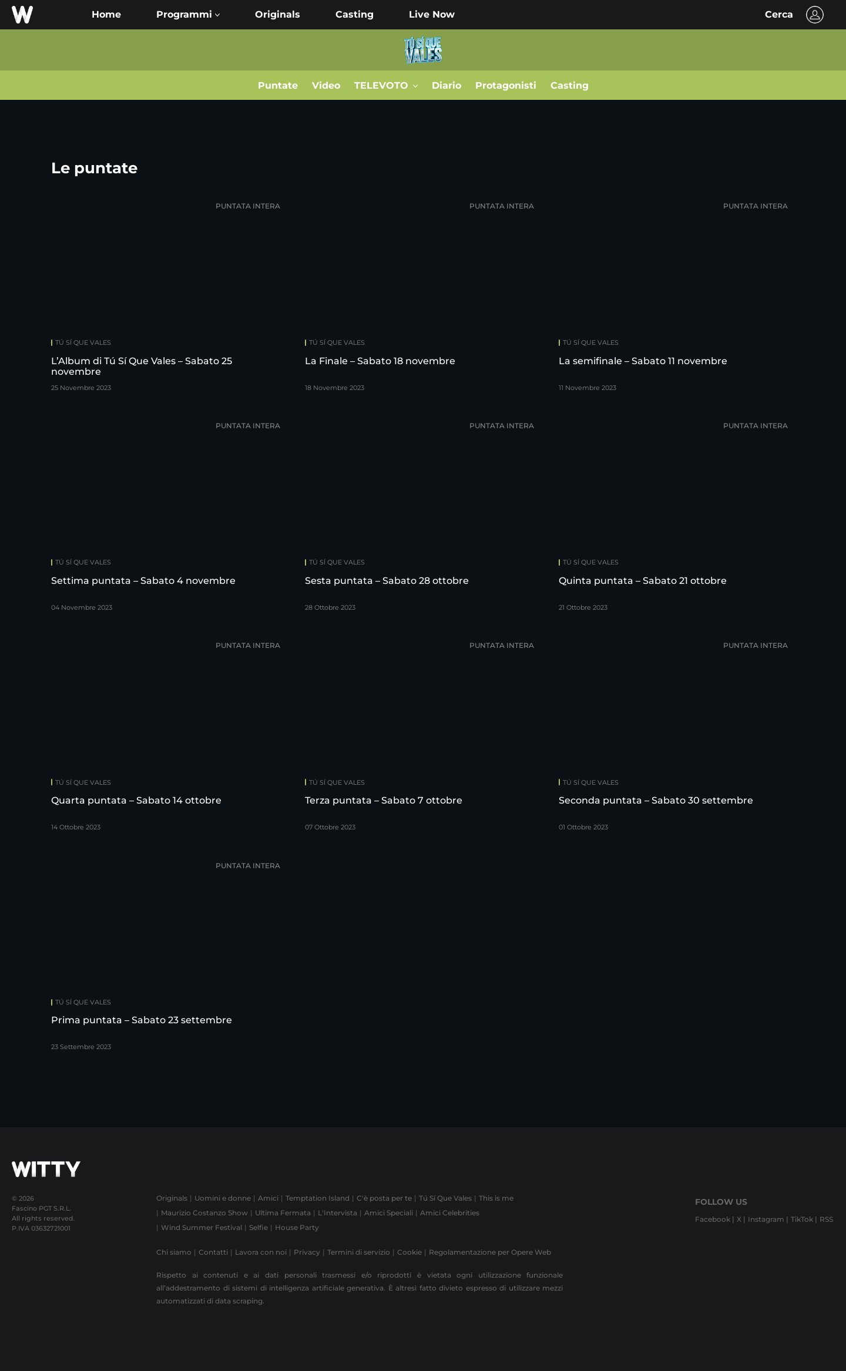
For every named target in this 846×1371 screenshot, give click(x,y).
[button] (188, 15)
